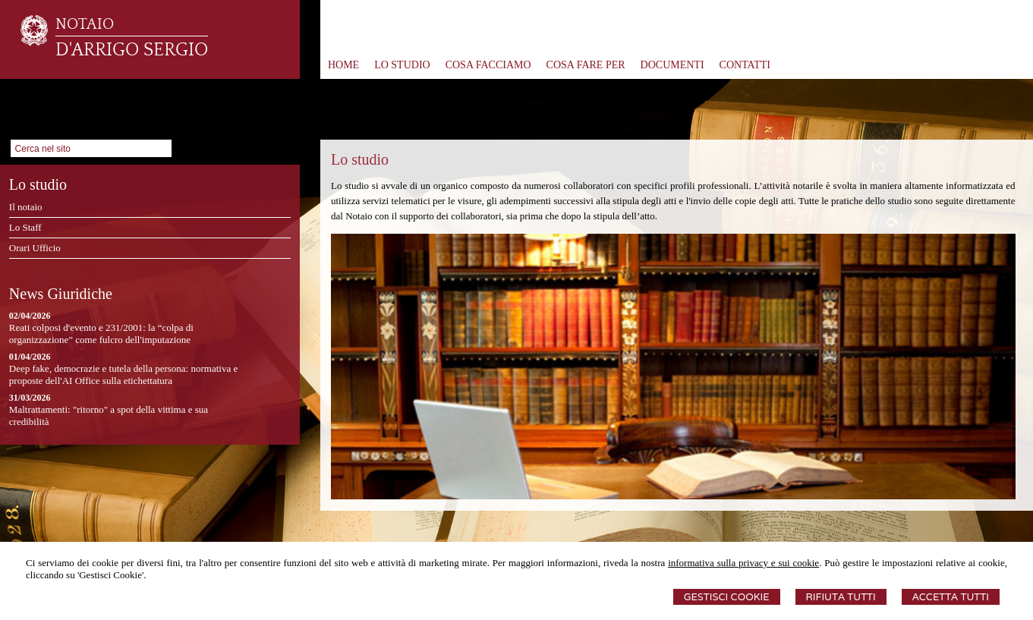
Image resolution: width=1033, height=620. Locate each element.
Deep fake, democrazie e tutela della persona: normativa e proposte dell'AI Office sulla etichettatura (123, 374)
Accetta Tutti (950, 596)
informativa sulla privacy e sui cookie (743, 562)
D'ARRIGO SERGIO (131, 50)
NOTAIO (84, 24)
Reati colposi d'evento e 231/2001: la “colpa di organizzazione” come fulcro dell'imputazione (101, 333)
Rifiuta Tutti (841, 596)
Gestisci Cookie (727, 596)
